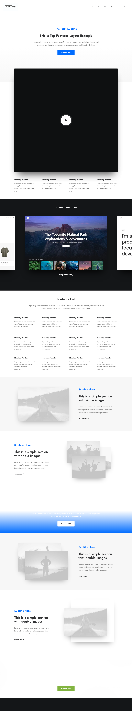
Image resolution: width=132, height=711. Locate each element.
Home (93, 7)
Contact (126, 7)
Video (105, 7)
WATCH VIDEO (83, 418)
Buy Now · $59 (66, 53)
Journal (119, 7)
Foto (99, 7)
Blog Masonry (66, 274)
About (112, 7)
